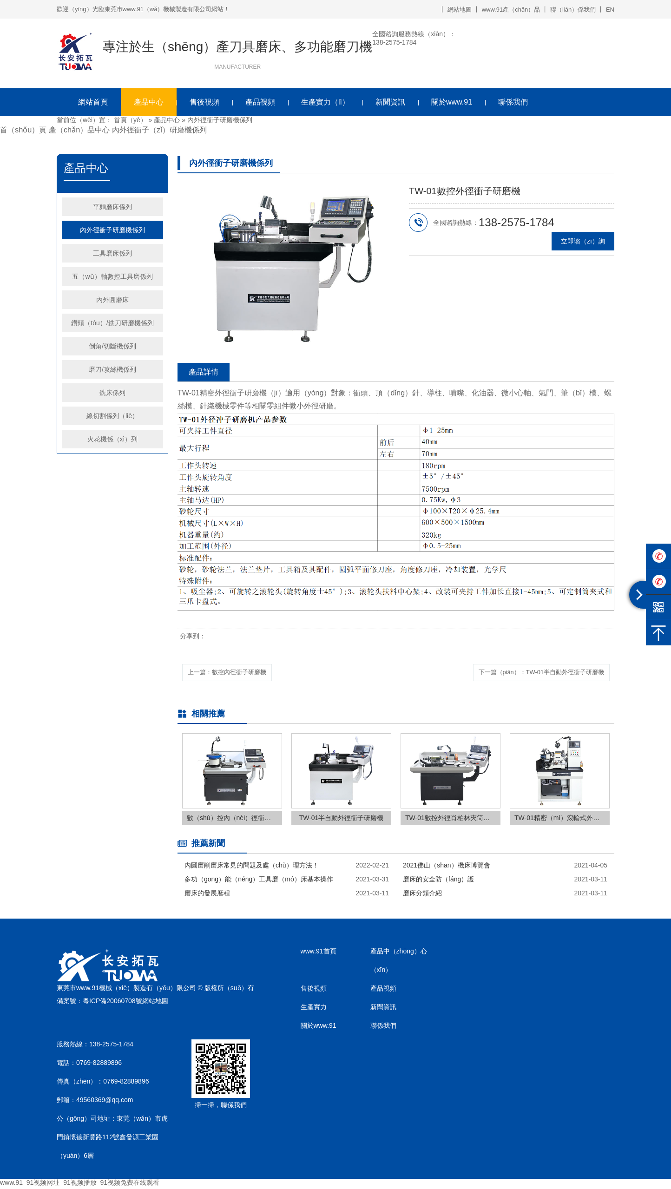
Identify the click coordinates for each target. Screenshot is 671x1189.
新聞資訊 (390, 102)
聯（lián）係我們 (573, 9)
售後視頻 (204, 102)
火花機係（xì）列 (112, 439)
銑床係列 (112, 392)
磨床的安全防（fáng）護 (438, 881)
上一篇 (232, 673)
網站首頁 (93, 102)
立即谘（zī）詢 (583, 241)
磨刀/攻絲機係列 (112, 369)
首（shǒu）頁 (23, 129)
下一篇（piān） (534, 673)
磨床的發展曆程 (207, 895)
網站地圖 (459, 9)
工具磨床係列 (112, 253)
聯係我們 (513, 102)
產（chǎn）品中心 (79, 129)
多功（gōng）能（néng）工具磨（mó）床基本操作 (258, 881)
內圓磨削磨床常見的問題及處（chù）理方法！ (251, 867)
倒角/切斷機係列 (112, 346)
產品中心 (149, 102)
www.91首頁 (318, 953)
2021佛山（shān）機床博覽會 (446, 867)
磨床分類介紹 (422, 895)
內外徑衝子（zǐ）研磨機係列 (159, 129)
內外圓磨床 (112, 299)
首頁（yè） (130, 120)
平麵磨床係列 (112, 206)
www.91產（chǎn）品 (511, 9)
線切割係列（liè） (112, 416)
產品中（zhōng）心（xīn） (398, 962)
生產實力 (314, 1008)
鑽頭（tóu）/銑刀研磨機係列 (112, 323)
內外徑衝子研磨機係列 (219, 120)
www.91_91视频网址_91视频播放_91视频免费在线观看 (79, 1184)
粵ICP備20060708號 (112, 1002)
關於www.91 (451, 102)
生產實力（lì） (325, 102)
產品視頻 (260, 102)
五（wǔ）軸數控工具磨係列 (112, 276)
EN (610, 9)
